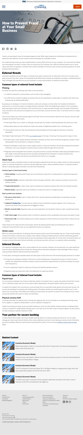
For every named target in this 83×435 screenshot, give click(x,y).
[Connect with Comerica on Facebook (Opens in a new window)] (67, 402)
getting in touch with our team (67, 322)
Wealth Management (7, 400)
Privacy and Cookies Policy (49, 398)
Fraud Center (25, 403)
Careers (24, 402)
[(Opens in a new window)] (3, 49)
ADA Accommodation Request (70, 398)
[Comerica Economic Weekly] (41, 346)
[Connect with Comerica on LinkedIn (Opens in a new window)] (64, 402)
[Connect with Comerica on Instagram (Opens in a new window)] (70, 402)
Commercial (5, 398)
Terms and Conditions (48, 397)
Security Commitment (48, 395)
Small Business (5, 397)
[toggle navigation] (3, 7)
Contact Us (65, 395)
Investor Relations (26, 398)
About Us (24, 395)
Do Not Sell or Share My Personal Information (50, 404)
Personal (4, 395)
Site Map (65, 397)
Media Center (25, 400)
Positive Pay (16, 203)
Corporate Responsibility (28, 397)
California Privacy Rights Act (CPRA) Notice (51, 401)
